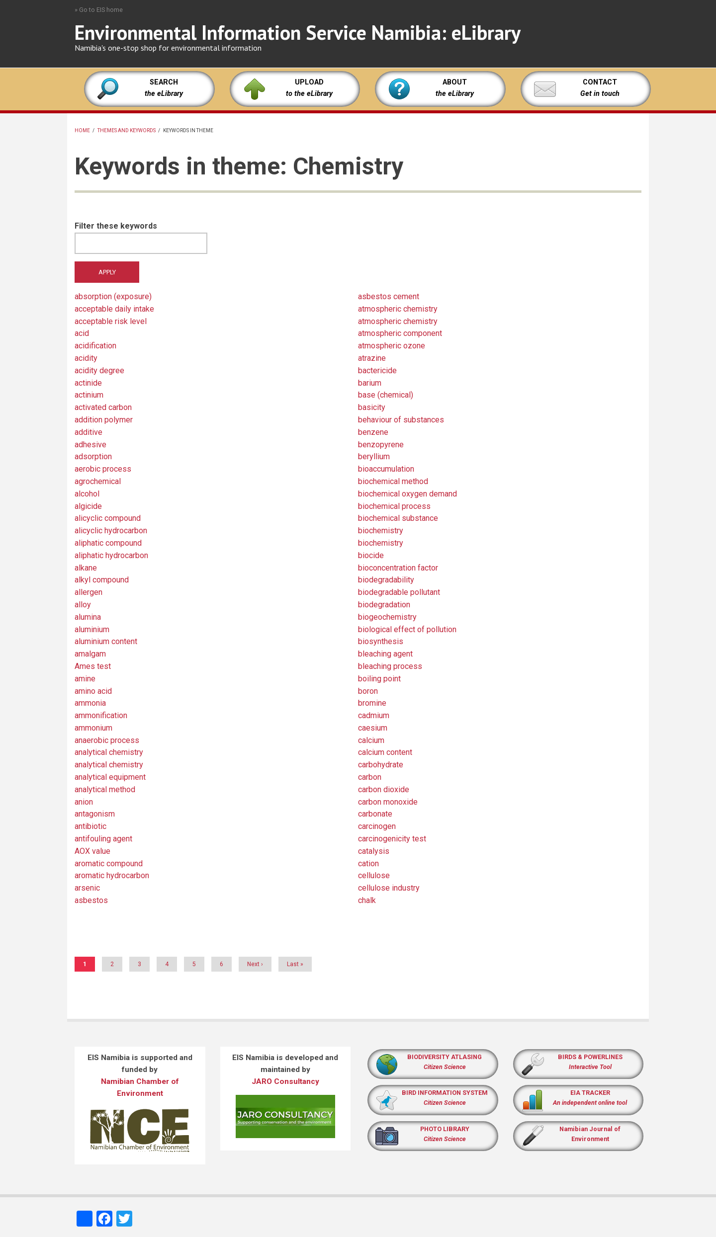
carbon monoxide (388, 802)
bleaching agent (385, 654)
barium (369, 383)
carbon (369, 777)
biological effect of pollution (407, 629)
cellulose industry (389, 888)
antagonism (95, 814)
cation (368, 863)
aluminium (92, 629)
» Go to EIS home (99, 9)
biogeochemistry (387, 617)
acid (82, 333)
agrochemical (98, 481)
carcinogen (377, 826)
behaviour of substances (401, 419)
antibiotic (90, 826)
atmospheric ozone (391, 345)
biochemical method (393, 481)
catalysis (373, 851)
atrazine (372, 358)
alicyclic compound (108, 518)
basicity (371, 407)
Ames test (93, 666)
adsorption (93, 456)
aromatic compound (109, 863)
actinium (89, 395)
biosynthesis (380, 641)
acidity (86, 358)
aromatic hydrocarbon (112, 875)
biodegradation (384, 604)
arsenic (87, 888)
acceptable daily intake (114, 309)
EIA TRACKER (590, 1092)
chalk (367, 900)
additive (88, 432)
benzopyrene (381, 444)
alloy (83, 604)
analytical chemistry (109, 752)
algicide (88, 506)
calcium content (385, 752)
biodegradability (386, 579)
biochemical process (394, 506)
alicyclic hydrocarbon (111, 530)
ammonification (101, 715)
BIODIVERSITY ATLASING (444, 1057)
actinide (88, 383)
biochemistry (380, 530)
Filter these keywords (116, 226)
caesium (372, 728)
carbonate (375, 814)
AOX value (92, 851)
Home (82, 130)
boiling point (379, 678)
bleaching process (390, 666)
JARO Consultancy (285, 1081)
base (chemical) (385, 395)
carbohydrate (380, 764)
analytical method (105, 789)
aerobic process (103, 469)
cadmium (373, 715)
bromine (372, 703)
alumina (88, 617)
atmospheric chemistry (398, 309)
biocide (371, 555)
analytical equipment (110, 777)
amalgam (90, 654)
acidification (95, 345)
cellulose (374, 875)
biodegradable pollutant (399, 592)
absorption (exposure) (113, 296)
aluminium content (106, 641)
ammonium (93, 728)
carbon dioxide (383, 789)
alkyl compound (102, 579)
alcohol (87, 493)
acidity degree (99, 370)
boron (368, 691)
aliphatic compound (108, 543)
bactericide (377, 370)
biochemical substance (398, 518)
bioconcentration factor (398, 568)
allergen (88, 592)
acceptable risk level (111, 321)
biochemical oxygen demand (407, 493)
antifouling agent (103, 838)
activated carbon (103, 407)
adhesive (90, 444)
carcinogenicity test (392, 838)
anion (84, 802)
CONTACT (600, 82)
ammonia (90, 703)
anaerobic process (107, 740)
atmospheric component (400, 333)
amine (85, 678)
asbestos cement (388, 296)
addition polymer (104, 419)
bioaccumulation (386, 469)
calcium (371, 740)
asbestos (91, 900)
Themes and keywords (126, 130)
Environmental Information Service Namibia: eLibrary (298, 32)
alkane (86, 568)
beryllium (374, 456)
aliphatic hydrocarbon (111, 555)
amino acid (93, 691)
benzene (373, 432)
